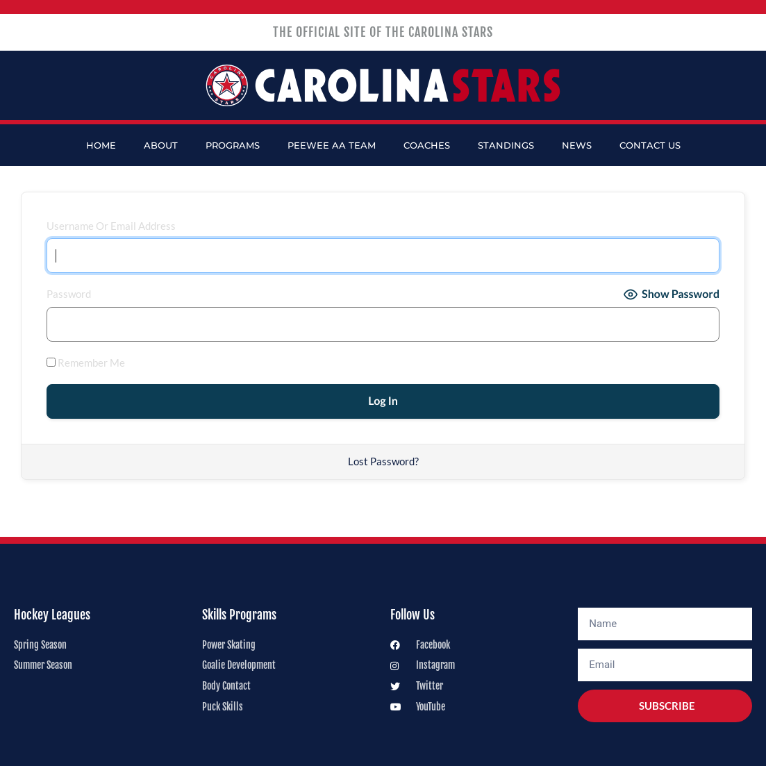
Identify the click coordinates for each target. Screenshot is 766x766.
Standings (506, 145)
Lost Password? (383, 461)
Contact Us (650, 145)
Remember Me (86, 362)
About (161, 145)
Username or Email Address (111, 225)
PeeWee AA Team (332, 145)
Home (101, 145)
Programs (233, 145)
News (577, 145)
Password (69, 294)
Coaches (426, 145)
